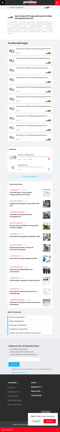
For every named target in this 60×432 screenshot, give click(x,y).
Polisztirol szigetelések (16, 7)
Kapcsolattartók (7, 430)
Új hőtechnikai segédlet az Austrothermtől (30, 281)
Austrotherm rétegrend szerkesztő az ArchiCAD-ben (30, 292)
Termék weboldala (29, 176)
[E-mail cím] (24, 359)
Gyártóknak (36, 395)
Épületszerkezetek (15, 405)
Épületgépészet (14, 392)
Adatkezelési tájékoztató (19, 372)
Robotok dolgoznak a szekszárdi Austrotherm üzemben (30, 248)
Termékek (12, 382)
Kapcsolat (35, 391)
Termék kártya (30, 51)
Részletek (36, 421)
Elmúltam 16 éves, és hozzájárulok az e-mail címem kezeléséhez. (32, 369)
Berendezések (13, 396)
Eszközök (11, 387)
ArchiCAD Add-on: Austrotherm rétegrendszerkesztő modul (30, 193)
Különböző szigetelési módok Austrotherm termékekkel (30, 303)
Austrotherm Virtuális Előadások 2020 (30, 259)
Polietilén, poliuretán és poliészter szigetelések (30, 333)
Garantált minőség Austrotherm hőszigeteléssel (30, 215)
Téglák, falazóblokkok (30, 321)
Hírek (33, 382)
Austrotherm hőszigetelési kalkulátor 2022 (30, 237)
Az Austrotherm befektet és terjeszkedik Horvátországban (30, 226)
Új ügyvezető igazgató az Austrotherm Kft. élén (30, 204)
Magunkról (36, 387)
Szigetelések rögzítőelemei (30, 329)
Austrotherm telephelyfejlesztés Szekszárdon (30, 270)
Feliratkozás (14, 364)
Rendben (50, 421)
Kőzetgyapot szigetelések (30, 325)
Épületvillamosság (14, 400)
